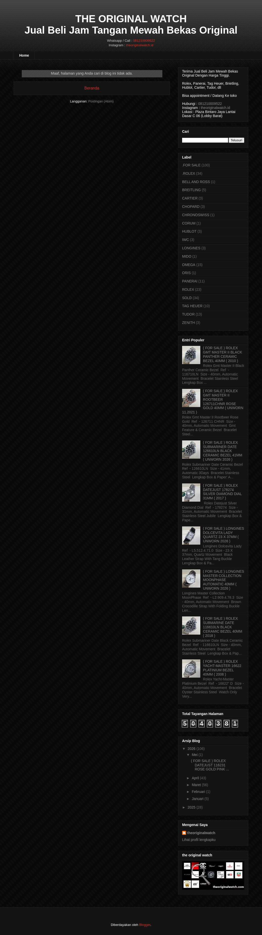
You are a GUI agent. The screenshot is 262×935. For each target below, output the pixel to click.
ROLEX (188, 289)
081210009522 (144, 40)
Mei (195, 755)
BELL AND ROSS (196, 182)
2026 (191, 749)
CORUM (188, 223)
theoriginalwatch (201, 833)
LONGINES (191, 248)
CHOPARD (191, 207)
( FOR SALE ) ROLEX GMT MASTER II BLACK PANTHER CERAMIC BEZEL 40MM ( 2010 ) (222, 354)
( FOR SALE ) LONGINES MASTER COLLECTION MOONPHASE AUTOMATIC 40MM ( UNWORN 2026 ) (223, 579)
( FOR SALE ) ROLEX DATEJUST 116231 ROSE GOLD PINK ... (210, 765)
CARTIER (190, 198)
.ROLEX (188, 173)
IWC (185, 240)
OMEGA (188, 265)
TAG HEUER (192, 306)
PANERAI (189, 281)
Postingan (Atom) (101, 101)
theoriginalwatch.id (139, 45)
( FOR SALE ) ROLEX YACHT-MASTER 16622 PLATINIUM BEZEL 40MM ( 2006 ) (222, 667)
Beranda (91, 88)
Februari (198, 792)
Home (24, 55)
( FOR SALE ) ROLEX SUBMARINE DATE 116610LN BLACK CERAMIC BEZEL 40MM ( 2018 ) (222, 626)
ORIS (186, 273)
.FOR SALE (191, 165)
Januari (197, 799)
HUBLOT (189, 231)
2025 (191, 807)
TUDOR (188, 314)
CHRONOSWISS (195, 215)
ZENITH (188, 323)
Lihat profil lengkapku (198, 840)
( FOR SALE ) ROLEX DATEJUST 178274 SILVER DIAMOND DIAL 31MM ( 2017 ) (222, 491)
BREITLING (191, 190)
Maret (196, 785)
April (195, 778)
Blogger (144, 925)
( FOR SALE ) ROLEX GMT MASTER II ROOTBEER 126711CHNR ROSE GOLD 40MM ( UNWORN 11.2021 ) (212, 401)
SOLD (187, 298)
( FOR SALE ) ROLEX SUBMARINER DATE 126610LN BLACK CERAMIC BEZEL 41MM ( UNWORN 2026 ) (222, 450)
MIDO (186, 256)
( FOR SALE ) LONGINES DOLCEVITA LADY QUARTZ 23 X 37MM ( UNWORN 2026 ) (223, 534)
